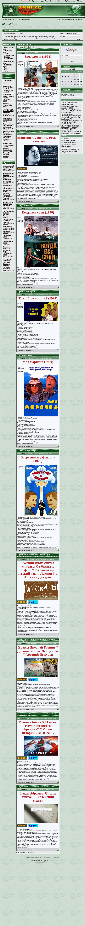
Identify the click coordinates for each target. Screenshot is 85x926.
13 (68, 79)
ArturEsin (75, 117)
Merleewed (76, 120)
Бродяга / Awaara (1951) (7, 104)
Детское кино (8, 58)
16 (78, 79)
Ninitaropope (65, 117)
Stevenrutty (64, 125)
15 (74, 79)
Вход (18, 19)
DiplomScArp (65, 120)
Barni (4, 256)
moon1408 (64, 109)
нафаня (5, 170)
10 (81, 76)
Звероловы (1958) (7, 87)
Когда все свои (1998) (25, 206)
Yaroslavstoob (65, 114)
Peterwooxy (73, 133)
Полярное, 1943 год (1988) (8, 91)
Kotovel (63, 128)
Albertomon (74, 116)
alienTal (74, 127)
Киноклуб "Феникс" (10, 24)
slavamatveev (65, 111)
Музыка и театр (9, 55)
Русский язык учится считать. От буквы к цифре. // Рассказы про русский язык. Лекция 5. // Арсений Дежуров (8, 150)
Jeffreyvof (72, 128)
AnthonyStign (65, 130)
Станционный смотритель (7, 81)
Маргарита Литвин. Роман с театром (30, 131)
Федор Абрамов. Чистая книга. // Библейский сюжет (8, 126)
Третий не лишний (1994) (26, 292)
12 (65, 79)
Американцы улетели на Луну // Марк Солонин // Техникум (8, 229)
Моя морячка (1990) (25, 355)
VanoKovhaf (65, 127)
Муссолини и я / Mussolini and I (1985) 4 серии (8, 167)
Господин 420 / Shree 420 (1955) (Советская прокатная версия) (8, 112)
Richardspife (75, 131)
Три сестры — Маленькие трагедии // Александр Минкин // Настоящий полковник (7, 263)
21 (71, 82)
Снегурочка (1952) (7, 236)
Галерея (61, 1)
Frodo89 (73, 109)
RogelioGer (64, 131)
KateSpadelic (65, 119)
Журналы (35, 1)
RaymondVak (65, 123)
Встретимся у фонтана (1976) (28, 451)
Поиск (47, 1)
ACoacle (64, 133)
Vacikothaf (75, 125)
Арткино (6, 53)
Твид (4, 238)
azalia (71, 108)
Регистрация (25, 19)
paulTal (71, 122)
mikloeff (5, 199)
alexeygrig (64, 106)
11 (62, 79)
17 (81, 79)
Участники (53, 1)
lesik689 (24, 134)
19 (65, 82)
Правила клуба (26, 1)
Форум (41, 1)
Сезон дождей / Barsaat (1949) (8, 119)
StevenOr (76, 111)
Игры (5, 68)
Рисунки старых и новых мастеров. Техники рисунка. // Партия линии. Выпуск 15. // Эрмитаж (8, 216)
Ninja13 (63, 108)
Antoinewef (64, 116)
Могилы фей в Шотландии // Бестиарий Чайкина (8, 204)
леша (68, 104)
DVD (5, 69)
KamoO (63, 122)
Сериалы (7, 57)
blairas (73, 106)
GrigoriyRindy (65, 112)
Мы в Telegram (78, 1)
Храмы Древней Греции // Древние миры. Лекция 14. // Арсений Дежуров (8, 135)
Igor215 (63, 104)
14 (71, 79)
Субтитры (68, 1)
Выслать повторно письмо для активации (69, 19)
